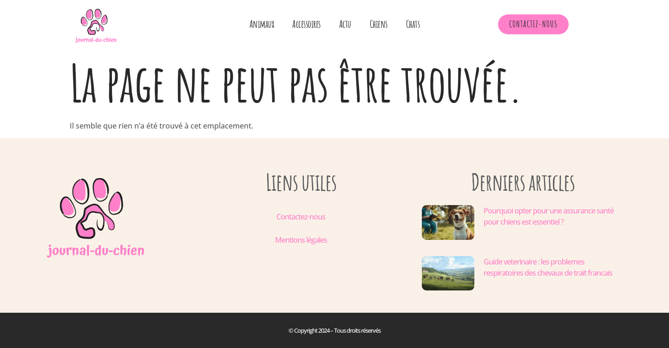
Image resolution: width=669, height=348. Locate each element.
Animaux (261, 24)
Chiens (378, 24)
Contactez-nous (300, 217)
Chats (413, 24)
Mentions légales (301, 240)
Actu (345, 24)
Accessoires (306, 24)
